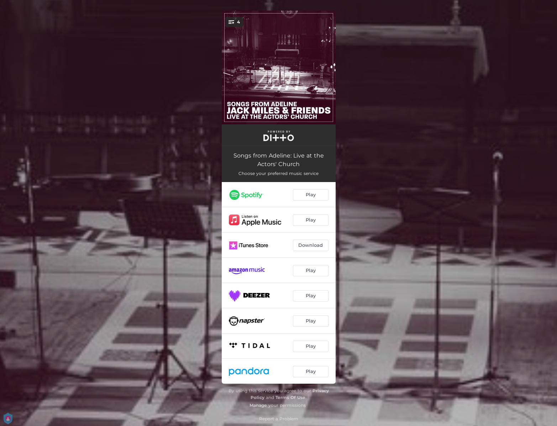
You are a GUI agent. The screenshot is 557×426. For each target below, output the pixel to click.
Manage (258, 405)
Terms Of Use (290, 397)
